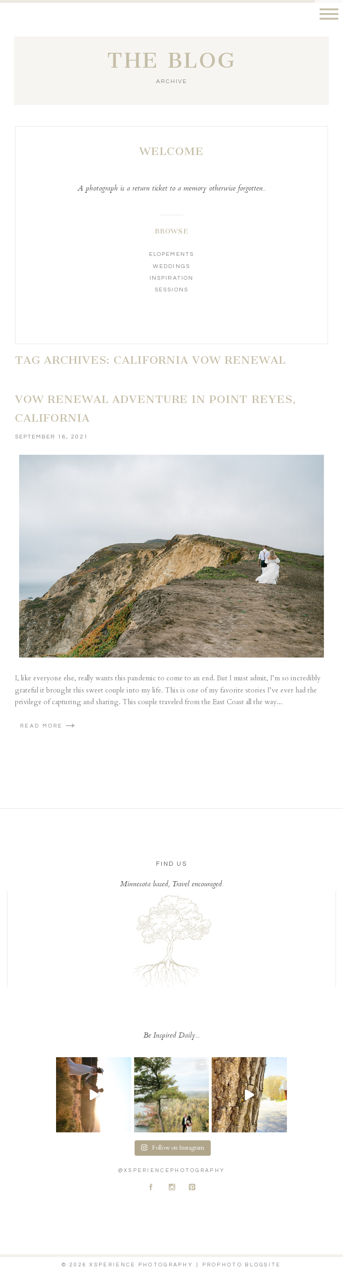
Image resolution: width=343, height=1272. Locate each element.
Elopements (171, 254)
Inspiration (171, 278)
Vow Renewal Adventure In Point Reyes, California (155, 408)
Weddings (171, 266)
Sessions (171, 290)
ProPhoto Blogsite (241, 1264)
